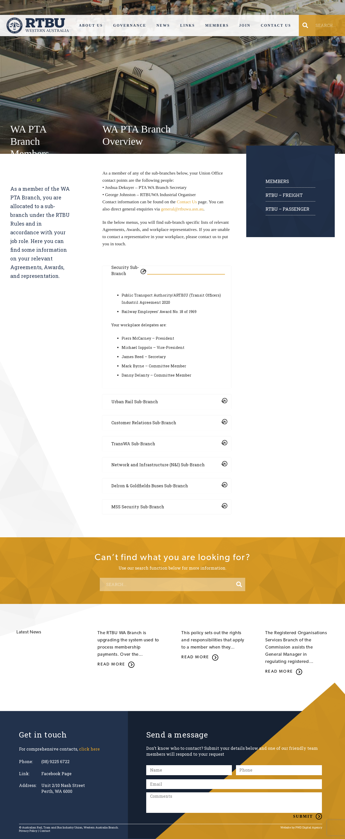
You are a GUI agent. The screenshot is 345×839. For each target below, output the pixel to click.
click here (89, 749)
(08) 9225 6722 (55, 761)
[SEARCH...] (172, 584)
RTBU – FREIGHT (284, 195)
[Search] (239, 584)
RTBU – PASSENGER (287, 209)
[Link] (37, 25)
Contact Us (187, 201)
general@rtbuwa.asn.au (182, 208)
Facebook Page (56, 773)
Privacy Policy (28, 831)
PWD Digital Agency (308, 827)
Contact (45, 831)
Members (277, 181)
